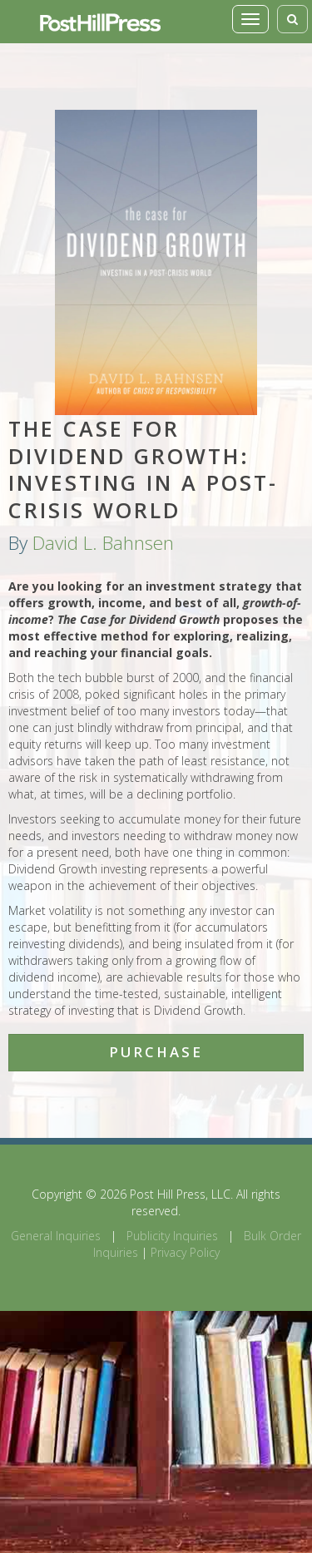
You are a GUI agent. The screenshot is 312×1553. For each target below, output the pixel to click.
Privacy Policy (185, 1252)
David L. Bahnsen (103, 543)
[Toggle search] (292, 19)
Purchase (156, 1051)
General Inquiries (56, 1236)
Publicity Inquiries (172, 1236)
